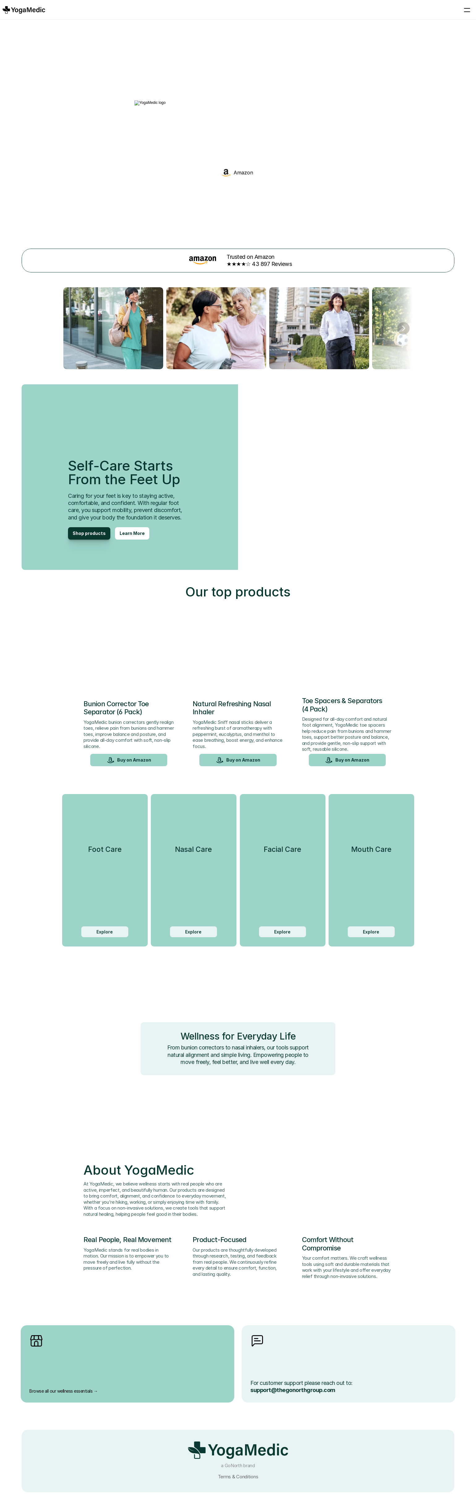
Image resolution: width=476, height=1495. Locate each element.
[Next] (403, 322)
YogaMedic (281, 10)
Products (238, 10)
